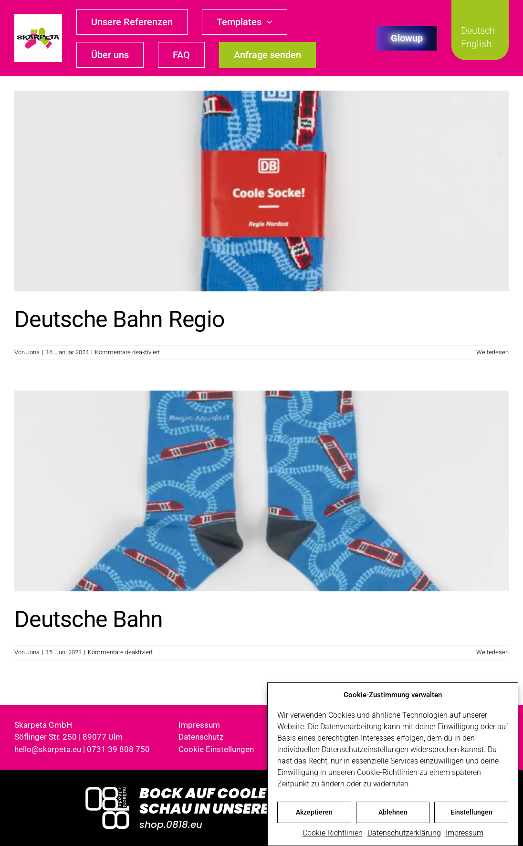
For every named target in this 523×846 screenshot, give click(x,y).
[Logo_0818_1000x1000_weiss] (107, 787)
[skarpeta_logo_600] (38, 17)
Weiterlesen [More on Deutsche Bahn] (492, 652)
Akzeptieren (314, 812)
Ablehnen (393, 812)
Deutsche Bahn (88, 619)
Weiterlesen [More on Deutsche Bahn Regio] (492, 352)
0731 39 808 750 (118, 749)
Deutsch (478, 30)
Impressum (464, 832)
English (476, 44)
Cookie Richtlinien (333, 832)
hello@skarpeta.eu (47, 749)
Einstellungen (471, 812)
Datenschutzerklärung (404, 832)
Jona (33, 352)
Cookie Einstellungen (216, 749)
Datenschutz (200, 737)
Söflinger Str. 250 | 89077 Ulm (68, 737)
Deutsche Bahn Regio (119, 319)
